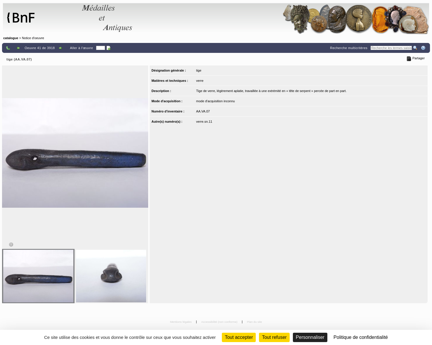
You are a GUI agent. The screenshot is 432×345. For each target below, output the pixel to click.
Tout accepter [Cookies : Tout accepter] (239, 337)
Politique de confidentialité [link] (360, 337)
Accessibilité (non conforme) (219, 321)
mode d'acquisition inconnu (215, 101)
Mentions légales (181, 321)
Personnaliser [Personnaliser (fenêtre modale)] (310, 337)
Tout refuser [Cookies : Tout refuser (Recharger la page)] (274, 337)
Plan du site (254, 321)
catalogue (10, 38)
